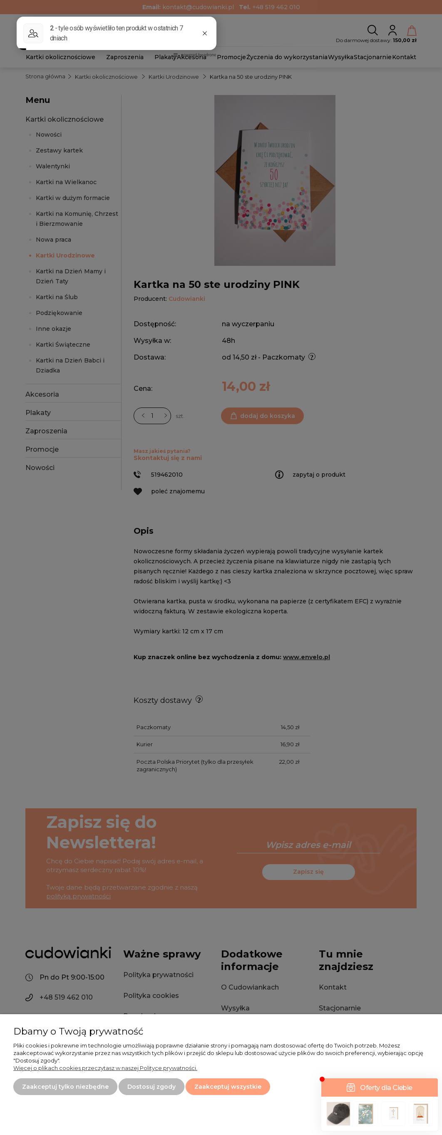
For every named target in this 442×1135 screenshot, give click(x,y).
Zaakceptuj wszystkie (227, 1086)
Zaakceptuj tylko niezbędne (65, 1086)
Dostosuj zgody (151, 1086)
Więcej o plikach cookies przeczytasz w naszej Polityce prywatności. (105, 1068)
